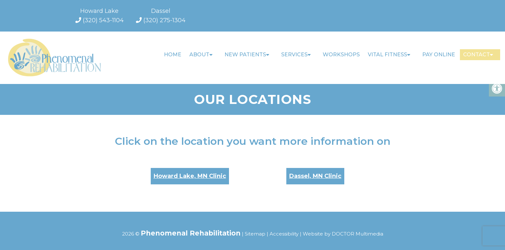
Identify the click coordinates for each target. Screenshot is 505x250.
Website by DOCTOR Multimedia (343, 228)
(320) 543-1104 (103, 20)
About (199, 54)
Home (172, 54)
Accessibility (284, 228)
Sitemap (255, 228)
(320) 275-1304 (164, 20)
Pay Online (438, 54)
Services (294, 54)
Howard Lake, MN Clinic (190, 170)
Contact (476, 54)
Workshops (341, 54)
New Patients (245, 54)
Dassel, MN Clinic (315, 170)
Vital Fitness (387, 54)
